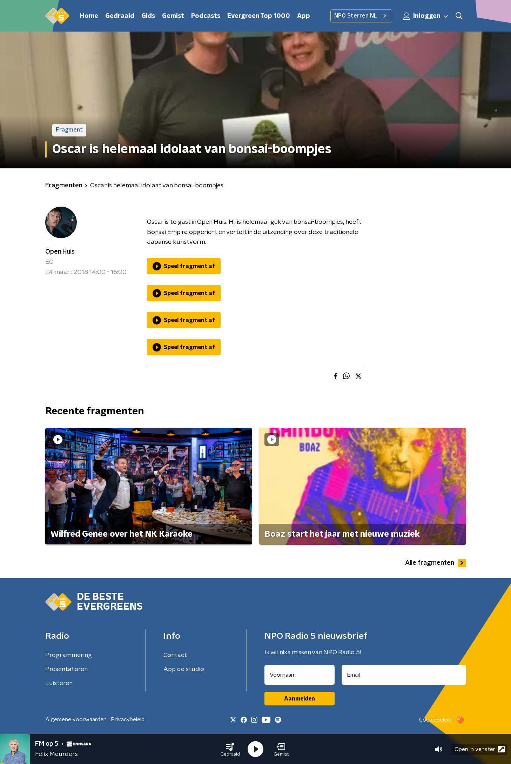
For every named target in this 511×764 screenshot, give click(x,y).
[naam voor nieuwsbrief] (299, 675)
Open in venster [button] (480, 749)
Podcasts (205, 16)
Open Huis (60, 252)
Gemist (173, 16)
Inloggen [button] (426, 16)
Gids (148, 16)
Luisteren (59, 683)
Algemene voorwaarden (76, 719)
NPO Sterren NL (361, 15)
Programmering (68, 655)
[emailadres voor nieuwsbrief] (404, 675)
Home (89, 16)
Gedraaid (119, 16)
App (303, 16)
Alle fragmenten (435, 563)
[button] (230, 749)
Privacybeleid (127, 719)
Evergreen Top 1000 (258, 16)
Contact (175, 655)
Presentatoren (66, 669)
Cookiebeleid (435, 720)
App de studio (183, 669)
